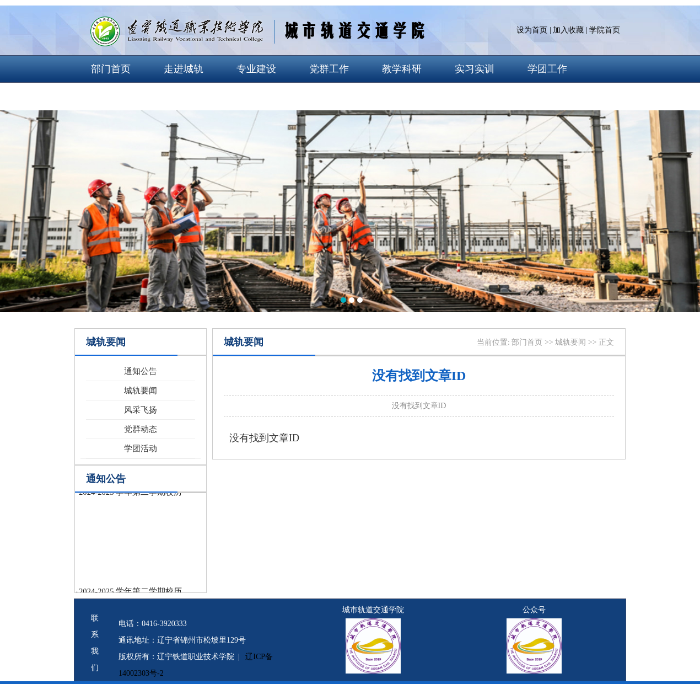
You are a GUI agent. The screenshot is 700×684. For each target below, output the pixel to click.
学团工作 (547, 68)
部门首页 (111, 68)
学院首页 (604, 30)
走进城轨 (183, 68)
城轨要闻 (140, 390)
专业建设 (256, 68)
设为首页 (531, 30)
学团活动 (140, 448)
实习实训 (474, 68)
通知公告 (140, 371)
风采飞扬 (140, 409)
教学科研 (402, 68)
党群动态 (140, 429)
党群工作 (329, 68)
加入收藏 (568, 30)
